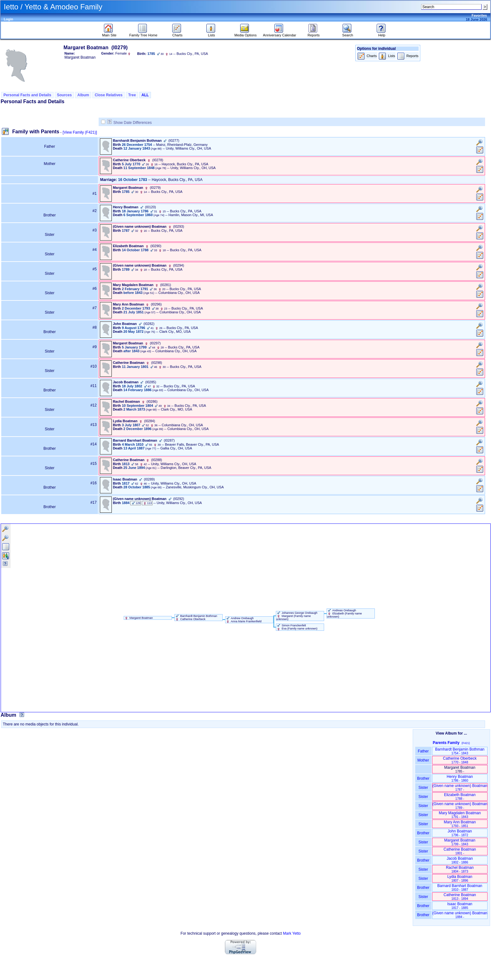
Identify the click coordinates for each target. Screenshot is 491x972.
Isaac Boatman (459, 906)
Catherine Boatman (460, 851)
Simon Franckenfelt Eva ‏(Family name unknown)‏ (297, 627)
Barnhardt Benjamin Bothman (459, 751)
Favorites (479, 15)
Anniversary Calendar (279, 33)
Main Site (109, 33)
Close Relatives (108, 95)
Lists (211, 33)
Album (83, 95)
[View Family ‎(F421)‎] (80, 132)
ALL (145, 95)
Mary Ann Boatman (460, 824)
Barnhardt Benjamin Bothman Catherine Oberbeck (196, 617)
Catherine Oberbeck (460, 760)
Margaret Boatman (138, 617)
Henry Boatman (460, 778)
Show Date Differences (129, 122)
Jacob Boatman (460, 860)
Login (8, 19)
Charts (177, 33)
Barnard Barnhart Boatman (459, 887)
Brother (423, 778)
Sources (64, 95)
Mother (423, 760)
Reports (314, 33)
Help (382, 33)
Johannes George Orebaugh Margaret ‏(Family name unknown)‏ (297, 616)
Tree (132, 95)
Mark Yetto (292, 933)
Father (423, 751)
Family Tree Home (143, 33)
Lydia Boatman (459, 878)
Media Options (246, 33)
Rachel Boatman (460, 869)
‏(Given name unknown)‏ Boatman (459, 787)
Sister (423, 787)
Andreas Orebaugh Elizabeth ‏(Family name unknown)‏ (344, 613)
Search (348, 33)
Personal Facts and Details (27, 95)
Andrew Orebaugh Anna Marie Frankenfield (243, 620)
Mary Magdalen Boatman (460, 815)
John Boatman (460, 833)
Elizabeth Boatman (460, 796)
